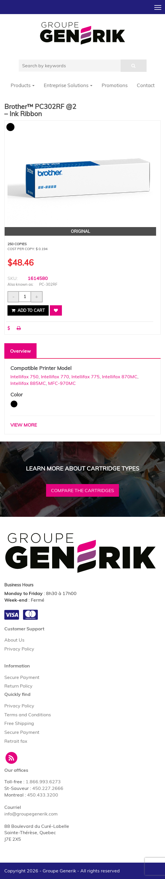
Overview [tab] (20, 351)
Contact (146, 85)
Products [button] (23, 85)
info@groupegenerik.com (31, 814)
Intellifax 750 (24, 376)
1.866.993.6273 (43, 781)
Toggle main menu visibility (158, 5)
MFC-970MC (62, 383)
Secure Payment (21, 677)
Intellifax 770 (55, 376)
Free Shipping (19, 723)
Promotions (115, 85)
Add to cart (28, 310)
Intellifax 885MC (28, 383)
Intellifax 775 (85, 376)
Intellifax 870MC (119, 376)
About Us (14, 640)
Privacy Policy (19, 649)
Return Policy (18, 686)
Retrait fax (15, 741)
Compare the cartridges (82, 490)
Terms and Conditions (27, 714)
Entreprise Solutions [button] (68, 85)
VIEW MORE (23, 425)
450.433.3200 (42, 795)
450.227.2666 (47, 788)
